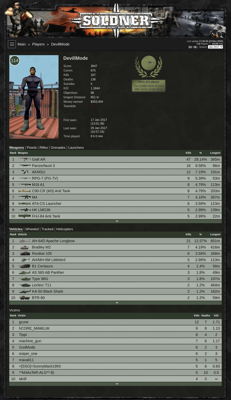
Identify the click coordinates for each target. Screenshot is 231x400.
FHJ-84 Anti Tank (39, 216)
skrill (22, 379)
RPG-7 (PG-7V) (38, 178)
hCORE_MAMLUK (34, 328)
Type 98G (33, 279)
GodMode (27, 347)
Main (22, 44)
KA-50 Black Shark (41, 291)
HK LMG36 (34, 210)
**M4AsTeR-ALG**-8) (36, 372)
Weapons (16, 147)
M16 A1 (32, 185)
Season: (203, 47)
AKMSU (32, 172)
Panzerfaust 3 (37, 166)
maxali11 (26, 360)
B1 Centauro (36, 266)
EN (190, 47)
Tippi (23, 335)
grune (23, 322)
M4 (28, 197)
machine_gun (30, 341)
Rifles (44, 147)
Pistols (32, 147)
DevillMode (60, 44)
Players (38, 44)
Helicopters (64, 229)
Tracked (47, 229)
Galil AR (32, 159)
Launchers (76, 147)
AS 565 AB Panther (41, 272)
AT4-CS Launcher (40, 203)
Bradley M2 (35, 247)
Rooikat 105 (35, 253)
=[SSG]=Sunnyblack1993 (40, 366)
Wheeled (32, 229)
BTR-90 (32, 298)
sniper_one (28, 354)
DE (195, 47)
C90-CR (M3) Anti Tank (44, 191)
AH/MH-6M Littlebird (42, 260)
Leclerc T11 (35, 285)
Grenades (58, 147)
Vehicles (16, 229)
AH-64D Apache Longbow (47, 241)
